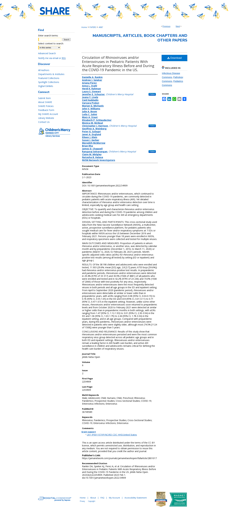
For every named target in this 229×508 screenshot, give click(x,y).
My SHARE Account (48, 114)
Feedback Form (46, 110)
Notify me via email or (52, 58)
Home (84, 27)
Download (174, 58)
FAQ (102, 497)
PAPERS (93, 27)
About (93, 497)
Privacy (82, 501)
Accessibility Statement (136, 497)
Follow (152, 94)
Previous (166, 26)
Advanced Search (47, 53)
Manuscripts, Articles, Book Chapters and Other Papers (140, 38)
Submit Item (44, 98)
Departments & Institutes (51, 74)
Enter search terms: (48, 35)
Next (178, 26)
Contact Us (44, 121)
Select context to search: (51, 43)
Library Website (46, 117)
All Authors (43, 70)
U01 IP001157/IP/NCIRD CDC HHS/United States (112, 434)
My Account (114, 497)
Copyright (91, 501)
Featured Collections (48, 78)
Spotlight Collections (48, 82)
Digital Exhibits (45, 86)
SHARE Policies (46, 106)
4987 (101, 27)
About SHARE (45, 102)
